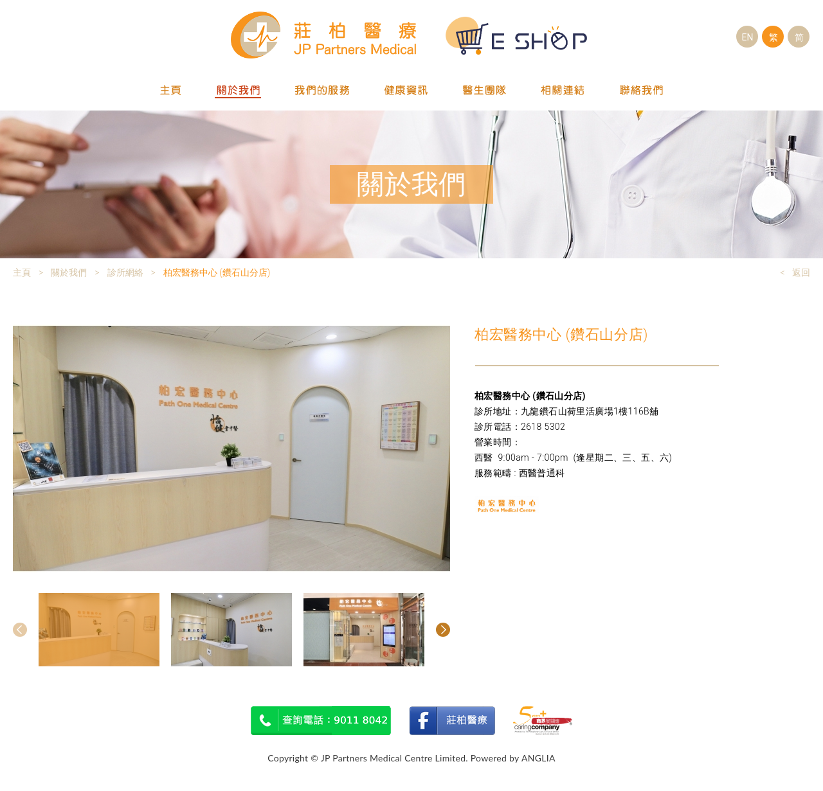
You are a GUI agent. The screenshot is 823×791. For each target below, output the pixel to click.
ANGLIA (538, 757)
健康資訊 (406, 91)
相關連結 (563, 91)
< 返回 (795, 272)
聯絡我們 (642, 91)
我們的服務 (322, 91)
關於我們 (238, 91)
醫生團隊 (485, 91)
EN (748, 37)
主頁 (171, 91)
